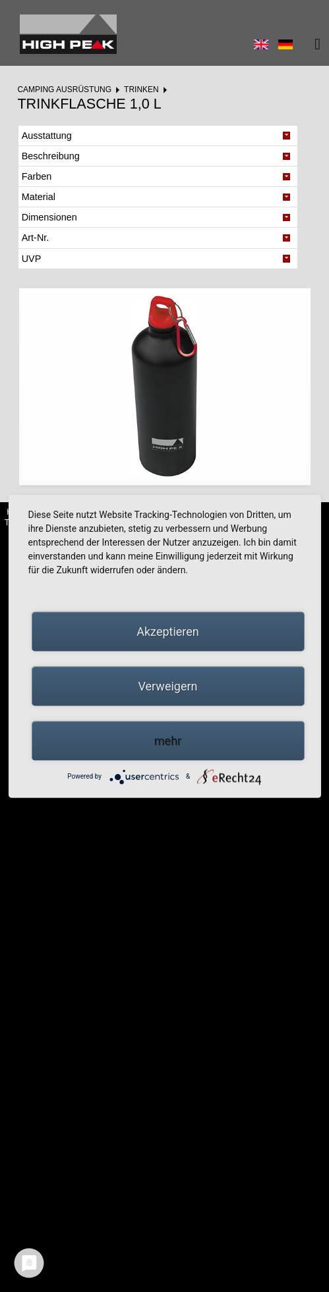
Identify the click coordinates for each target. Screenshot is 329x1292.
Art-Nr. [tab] (35, 237)
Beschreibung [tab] (51, 156)
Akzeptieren (167, 631)
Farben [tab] (37, 176)
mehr (167, 740)
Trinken (141, 89)
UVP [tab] (32, 258)
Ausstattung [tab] (47, 135)
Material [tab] (38, 197)
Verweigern (167, 685)
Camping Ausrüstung (64, 89)
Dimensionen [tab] (49, 217)
